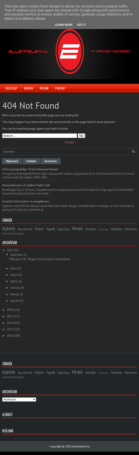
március (15, 288)
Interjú (90, 229)
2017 (10, 316)
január (14, 301)
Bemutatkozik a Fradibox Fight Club (26, 185)
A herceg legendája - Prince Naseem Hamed (30, 169)
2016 (10, 323)
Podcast (60, 88)
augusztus (16, 255)
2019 (10, 250)
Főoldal (69, 142)
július (13, 268)
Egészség (63, 229)
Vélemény (131, 229)
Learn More (64, 24)
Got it (81, 24)
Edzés (39, 229)
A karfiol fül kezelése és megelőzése (25, 201)
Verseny (116, 229)
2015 (10, 329)
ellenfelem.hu (81, 446)
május (14, 275)
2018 (10, 310)
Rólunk (44, 88)
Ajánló (8, 228)
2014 (10, 336)
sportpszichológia (13, 233)
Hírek (77, 228)
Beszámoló (25, 229)
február (14, 294)
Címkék (31, 161)
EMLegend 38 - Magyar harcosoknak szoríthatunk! (39, 259)
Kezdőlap (11, 88)
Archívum (50, 161)
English (28, 88)
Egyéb (50, 229)
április (14, 281)
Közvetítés (103, 229)
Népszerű (12, 161)
